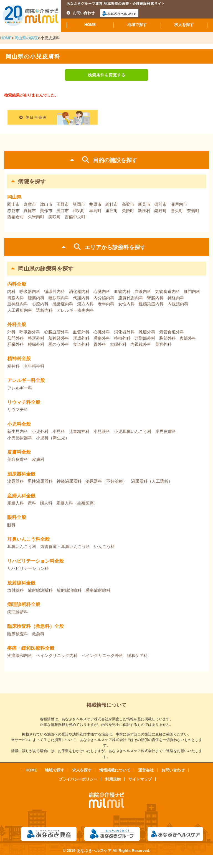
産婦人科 (15, 503)
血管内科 (122, 291)
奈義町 (193, 210)
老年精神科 (34, 366)
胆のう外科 (58, 344)
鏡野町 (160, 210)
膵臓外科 (36, 344)
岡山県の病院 (26, 38)
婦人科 (46, 503)
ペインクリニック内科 (57, 655)
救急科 (38, 633)
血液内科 (143, 291)
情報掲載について (114, 770)
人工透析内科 (19, 310)
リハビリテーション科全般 (35, 561)
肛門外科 (15, 338)
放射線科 (15, 590)
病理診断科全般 (23, 604)
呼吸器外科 (29, 331)
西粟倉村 (15, 216)
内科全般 (16, 284)
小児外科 (40, 431)
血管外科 (81, 331)
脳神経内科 (17, 304)
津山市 (46, 204)
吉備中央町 (75, 216)
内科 (11, 291)
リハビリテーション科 (28, 568)
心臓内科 (101, 291)
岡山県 (14, 197)
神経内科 (176, 297)
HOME (90, 25)
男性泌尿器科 (40, 481)
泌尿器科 (15, 481)
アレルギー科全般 (26, 380)
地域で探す (137, 25)
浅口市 (62, 210)
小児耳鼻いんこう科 (132, 431)
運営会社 (146, 770)
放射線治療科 (69, 590)
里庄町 (111, 210)
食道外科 (81, 344)
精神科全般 (19, 358)
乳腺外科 (147, 331)
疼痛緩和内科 (19, 655)
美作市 (46, 210)
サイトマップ (140, 779)
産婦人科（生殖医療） (77, 503)
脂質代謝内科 (130, 297)
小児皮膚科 (165, 431)
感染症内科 (62, 304)
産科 (32, 503)
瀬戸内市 (179, 204)
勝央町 (177, 210)
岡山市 (13, 204)
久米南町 (36, 216)
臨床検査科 (17, 633)
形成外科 (81, 338)
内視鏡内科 (178, 304)
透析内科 (44, 310)
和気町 (79, 210)
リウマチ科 (17, 409)
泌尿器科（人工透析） (152, 481)
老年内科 (106, 304)
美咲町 (54, 216)
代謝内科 (81, 297)
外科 (11, 331)
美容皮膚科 (17, 459)
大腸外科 (118, 344)
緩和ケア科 (137, 655)
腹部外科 (187, 338)
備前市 (160, 204)
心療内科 (40, 304)
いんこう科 (104, 546)
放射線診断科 (40, 590)
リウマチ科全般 (23, 402)
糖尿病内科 (58, 297)
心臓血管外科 (56, 331)
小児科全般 (19, 424)
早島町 (95, 210)
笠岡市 (79, 204)
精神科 (13, 366)
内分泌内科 (103, 297)
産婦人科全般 (21, 495)
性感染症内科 (151, 304)
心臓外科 (101, 331)
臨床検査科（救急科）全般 (35, 626)
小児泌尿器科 (19, 437)
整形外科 (36, 338)
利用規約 (113, 779)
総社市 (111, 204)
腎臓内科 (155, 297)
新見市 (144, 204)
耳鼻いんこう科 (21, 546)
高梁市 (128, 204)
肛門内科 (192, 291)
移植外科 (122, 338)
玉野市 (62, 204)
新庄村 (144, 210)
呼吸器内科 (29, 291)
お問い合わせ (81, 13)
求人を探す (184, 25)
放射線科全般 (21, 583)
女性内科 (126, 304)
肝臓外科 (15, 344)
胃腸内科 (15, 297)
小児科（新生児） (52, 437)
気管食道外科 (171, 331)
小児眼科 (101, 431)
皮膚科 (38, 459)
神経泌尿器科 (69, 481)
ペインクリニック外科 (102, 655)
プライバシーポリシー (78, 779)
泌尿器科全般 (21, 474)
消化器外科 (124, 331)
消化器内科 (79, 291)
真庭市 (30, 210)
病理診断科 (17, 612)
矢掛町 (128, 210)
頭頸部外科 (145, 338)
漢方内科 (85, 304)
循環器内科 (54, 291)
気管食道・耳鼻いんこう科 (65, 546)
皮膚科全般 (19, 452)
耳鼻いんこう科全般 (28, 539)
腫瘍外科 (101, 338)
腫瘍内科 (36, 297)
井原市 (95, 204)
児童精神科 (79, 431)
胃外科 (99, 344)
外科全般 (16, 324)
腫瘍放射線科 (97, 590)
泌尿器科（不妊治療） (106, 481)
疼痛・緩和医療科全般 (30, 648)
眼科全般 (16, 517)
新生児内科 (17, 431)
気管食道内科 (167, 291)
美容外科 (163, 344)
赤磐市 (13, 210)
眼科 (11, 525)
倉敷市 (30, 204)
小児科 (58, 431)
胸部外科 (167, 338)
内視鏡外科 (140, 344)
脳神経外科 (58, 338)
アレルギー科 (19, 388)
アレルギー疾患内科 (75, 310)
